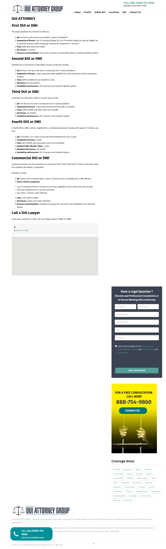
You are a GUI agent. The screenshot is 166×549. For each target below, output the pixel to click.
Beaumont (128, 469)
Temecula (116, 500)
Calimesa (147, 469)
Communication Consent (127, 349)
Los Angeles (117, 491)
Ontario (129, 491)
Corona (129, 474)
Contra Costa (129, 487)
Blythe (138, 469)
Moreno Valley (142, 478)
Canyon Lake (118, 474)
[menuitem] (79, 12)
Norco (154, 478)
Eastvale (139, 474)
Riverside (125, 483)
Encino (151, 487)
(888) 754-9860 (65, 219)
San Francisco (146, 496)
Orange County (141, 491)
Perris (115, 483)
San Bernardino (119, 496)
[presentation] (137, 360)
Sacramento (155, 491)
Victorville (128, 500)
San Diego (133, 496)
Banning (116, 469)
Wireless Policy (148, 349)
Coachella (117, 487)
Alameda (148, 483)
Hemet (148, 474)
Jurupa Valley (118, 478)
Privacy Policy (147, 346)
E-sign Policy (122, 352)
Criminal (141, 487)
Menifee (130, 478)
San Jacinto (137, 483)
